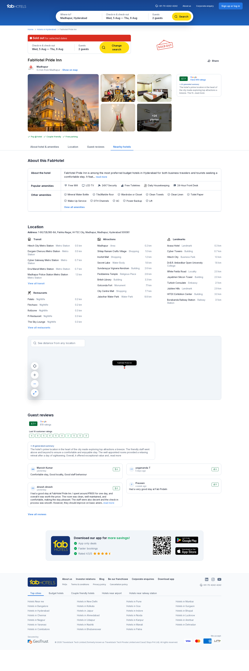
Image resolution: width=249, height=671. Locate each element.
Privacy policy (99, 584)
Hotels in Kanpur (135, 620)
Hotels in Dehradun (186, 624)
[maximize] (35, 393)
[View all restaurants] (39, 327)
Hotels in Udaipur (86, 620)
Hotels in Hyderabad (46, 29)
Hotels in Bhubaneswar (89, 629)
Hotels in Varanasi (37, 624)
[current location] (35, 366)
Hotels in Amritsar (185, 620)
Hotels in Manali (134, 624)
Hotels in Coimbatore (39, 629)
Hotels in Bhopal (184, 610)
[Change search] (114, 47)
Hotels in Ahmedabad (88, 615)
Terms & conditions (80, 584)
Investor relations (86, 579)
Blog (101, 579)
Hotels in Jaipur (85, 610)
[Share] (213, 61)
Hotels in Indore (134, 610)
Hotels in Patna (134, 629)
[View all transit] (36, 283)
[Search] (181, 17)
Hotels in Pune (134, 601)
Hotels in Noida (134, 615)
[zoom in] (35, 375)
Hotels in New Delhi (87, 601)
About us (187, 6)
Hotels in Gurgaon (185, 606)
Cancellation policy (119, 584)
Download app (166, 579)
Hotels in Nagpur (36, 620)
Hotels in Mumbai (185, 601)
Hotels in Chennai (37, 615)
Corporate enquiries (143, 579)
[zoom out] (35, 384)
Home (30, 29)
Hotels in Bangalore (38, 606)
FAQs (64, 584)
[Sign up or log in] (231, 6)
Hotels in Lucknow (185, 615)
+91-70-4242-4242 (166, 6)
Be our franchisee (118, 579)
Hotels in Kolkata (85, 606)
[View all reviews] (37, 514)
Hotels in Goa (133, 606)
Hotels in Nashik (85, 624)
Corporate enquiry (205, 6)
